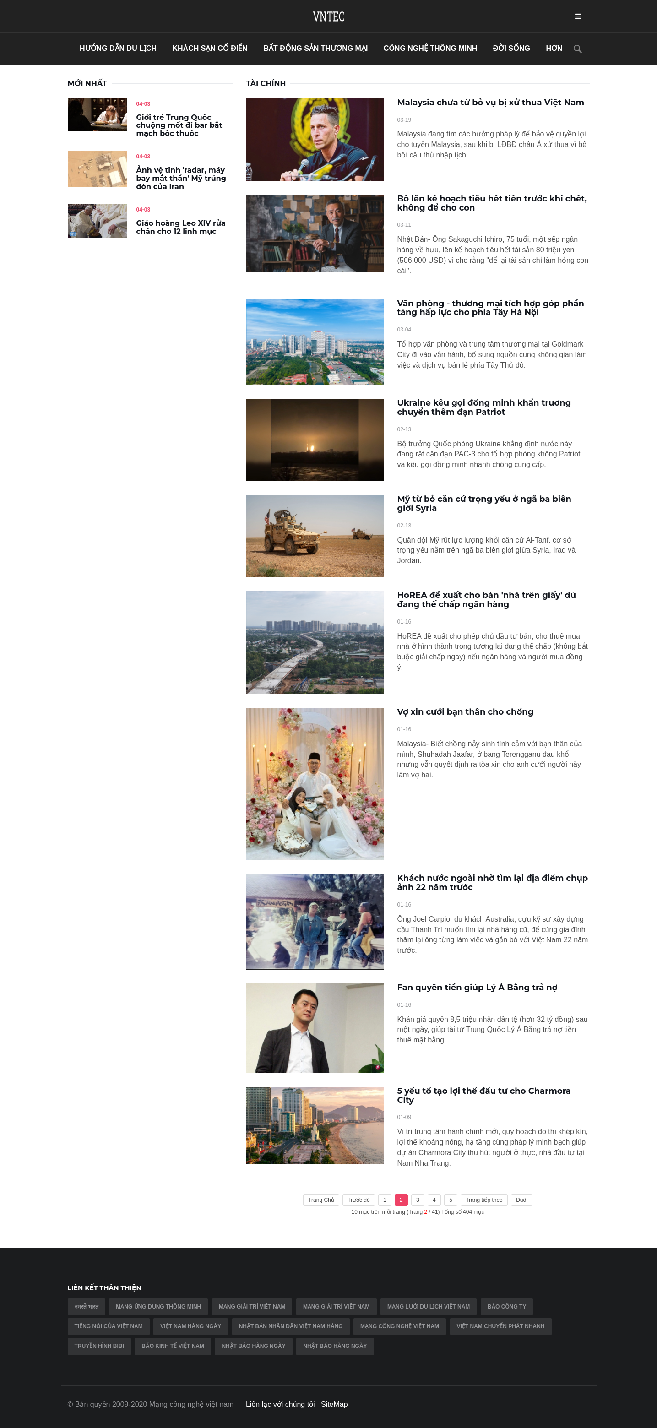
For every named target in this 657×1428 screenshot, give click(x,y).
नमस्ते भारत (86, 1306)
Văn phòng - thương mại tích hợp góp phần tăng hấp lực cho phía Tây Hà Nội (491, 308)
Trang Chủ (321, 1200)
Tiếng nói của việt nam (109, 1326)
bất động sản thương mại (315, 48)
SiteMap (334, 1404)
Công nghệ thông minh (431, 48)
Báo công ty (507, 1306)
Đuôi (521, 1200)
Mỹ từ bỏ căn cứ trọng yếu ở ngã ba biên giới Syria (484, 503)
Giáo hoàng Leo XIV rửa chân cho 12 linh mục (181, 227)
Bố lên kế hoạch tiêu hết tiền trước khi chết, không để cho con (492, 203)
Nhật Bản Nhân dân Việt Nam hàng (291, 1326)
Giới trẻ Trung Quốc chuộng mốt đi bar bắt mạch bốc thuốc (179, 125)
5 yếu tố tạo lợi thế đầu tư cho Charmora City (484, 1095)
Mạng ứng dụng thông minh (158, 1306)
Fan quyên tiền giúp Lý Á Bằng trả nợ (477, 988)
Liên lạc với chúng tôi (280, 1404)
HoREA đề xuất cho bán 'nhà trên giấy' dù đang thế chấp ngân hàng (486, 599)
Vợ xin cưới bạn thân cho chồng (465, 712)
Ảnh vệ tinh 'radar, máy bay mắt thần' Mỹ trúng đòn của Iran (181, 178)
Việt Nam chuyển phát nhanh (501, 1326)
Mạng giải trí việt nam (252, 1306)
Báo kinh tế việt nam (172, 1346)
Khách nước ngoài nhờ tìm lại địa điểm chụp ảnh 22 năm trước (492, 882)
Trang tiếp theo (484, 1200)
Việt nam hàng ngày (190, 1326)
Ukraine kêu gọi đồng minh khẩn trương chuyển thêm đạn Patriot (484, 407)
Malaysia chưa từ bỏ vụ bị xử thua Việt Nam (491, 103)
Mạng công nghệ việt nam (399, 1326)
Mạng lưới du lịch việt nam (428, 1306)
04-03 (143, 104)
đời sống (511, 48)
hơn (554, 48)
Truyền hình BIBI (99, 1346)
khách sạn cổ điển (209, 48)
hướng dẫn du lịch (118, 48)
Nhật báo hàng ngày (253, 1346)
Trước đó (359, 1200)
